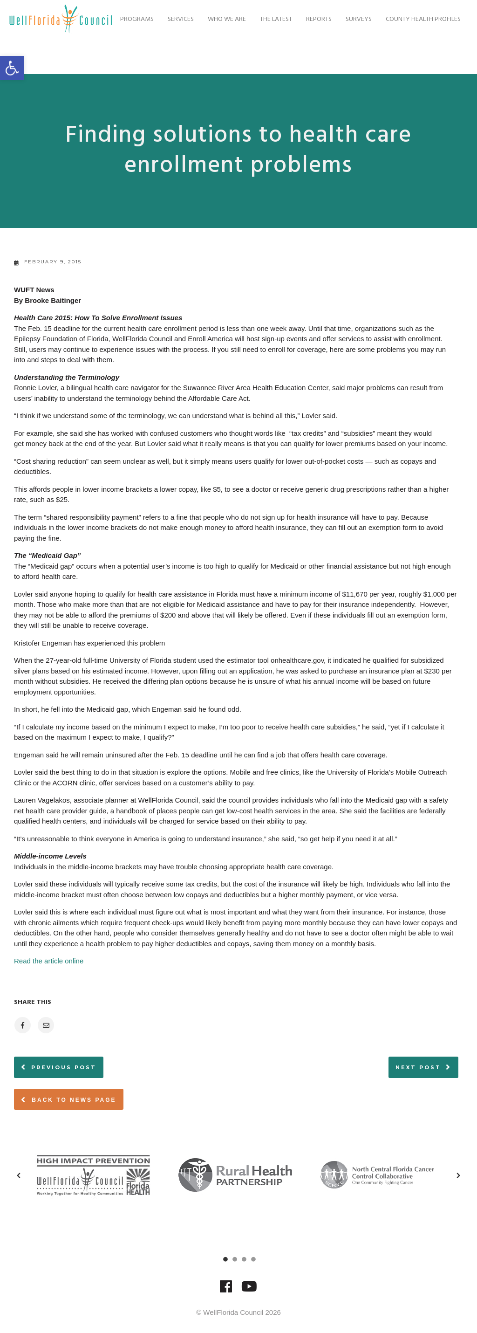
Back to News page (68, 1099)
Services (176, 55)
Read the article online (48, 961)
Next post (418, 1067)
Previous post (63, 1067)
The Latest (271, 55)
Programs (132, 55)
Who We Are (222, 55)
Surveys (354, 55)
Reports (314, 55)
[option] (97, 1175)
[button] (18, 1175)
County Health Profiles (418, 55)
